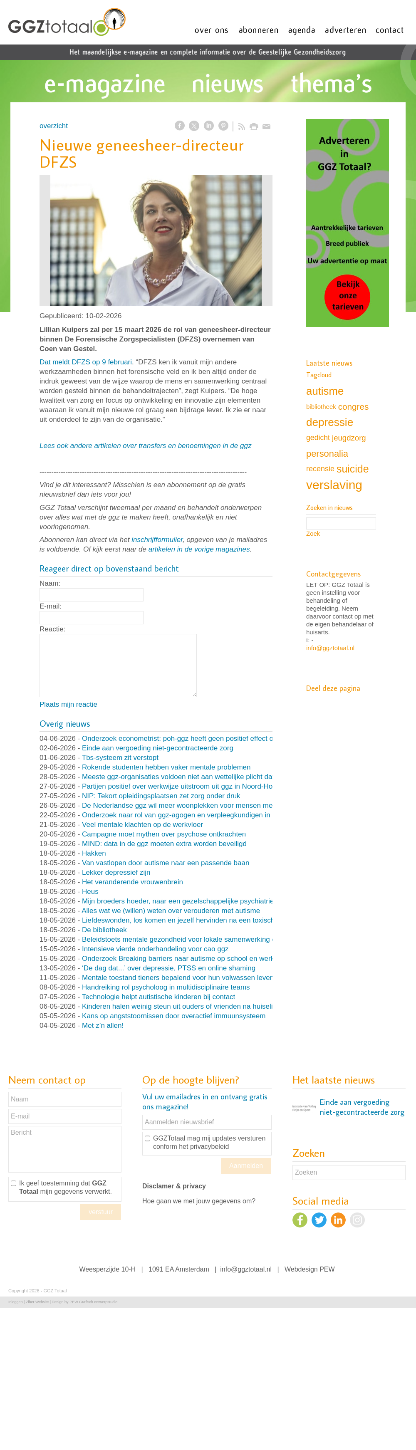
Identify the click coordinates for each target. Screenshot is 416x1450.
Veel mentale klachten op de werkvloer (142, 825)
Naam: (50, 583)
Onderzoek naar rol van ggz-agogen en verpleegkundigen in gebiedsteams (199, 815)
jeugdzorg (349, 437)
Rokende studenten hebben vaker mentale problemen (166, 767)
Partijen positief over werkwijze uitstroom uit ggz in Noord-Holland (184, 786)
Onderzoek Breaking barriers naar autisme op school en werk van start (192, 959)
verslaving (334, 485)
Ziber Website (37, 1302)
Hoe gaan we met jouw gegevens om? (198, 1201)
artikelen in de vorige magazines (199, 549)
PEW (326, 1269)
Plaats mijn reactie (68, 704)
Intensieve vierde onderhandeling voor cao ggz (155, 949)
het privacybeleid (204, 1146)
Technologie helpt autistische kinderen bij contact (158, 997)
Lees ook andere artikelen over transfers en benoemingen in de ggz (145, 446)
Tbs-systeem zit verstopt (120, 758)
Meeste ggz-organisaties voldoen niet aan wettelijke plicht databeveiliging (197, 777)
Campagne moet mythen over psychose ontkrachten (164, 834)
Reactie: (52, 629)
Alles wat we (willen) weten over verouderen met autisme (171, 911)
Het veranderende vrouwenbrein (132, 882)
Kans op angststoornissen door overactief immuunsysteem (173, 1016)
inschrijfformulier (157, 540)
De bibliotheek (104, 930)
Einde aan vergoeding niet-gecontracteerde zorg (157, 748)
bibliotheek (321, 406)
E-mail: (51, 606)
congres (353, 406)
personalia (327, 453)
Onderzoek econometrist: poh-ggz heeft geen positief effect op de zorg (192, 738)
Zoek (313, 533)
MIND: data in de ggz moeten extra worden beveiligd (164, 844)
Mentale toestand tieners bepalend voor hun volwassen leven (178, 978)
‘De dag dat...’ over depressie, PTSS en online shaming (168, 968)
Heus (90, 892)
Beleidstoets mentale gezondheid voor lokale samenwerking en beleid (191, 939)
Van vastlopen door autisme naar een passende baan (165, 863)
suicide (353, 469)
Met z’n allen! (103, 1025)
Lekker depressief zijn (116, 872)
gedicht (318, 437)
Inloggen (15, 1302)
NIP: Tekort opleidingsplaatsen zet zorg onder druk (161, 796)
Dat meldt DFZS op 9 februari (86, 362)
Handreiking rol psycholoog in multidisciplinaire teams (166, 987)
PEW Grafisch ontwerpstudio (93, 1302)
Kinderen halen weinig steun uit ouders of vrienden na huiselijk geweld (192, 1006)
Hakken (94, 853)
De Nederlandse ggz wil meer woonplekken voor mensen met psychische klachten (211, 805)
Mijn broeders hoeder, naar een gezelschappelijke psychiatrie (178, 901)
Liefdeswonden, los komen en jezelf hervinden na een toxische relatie (191, 920)
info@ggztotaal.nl (330, 647)
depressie (329, 422)
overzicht (54, 126)
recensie (320, 469)
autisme (325, 391)
